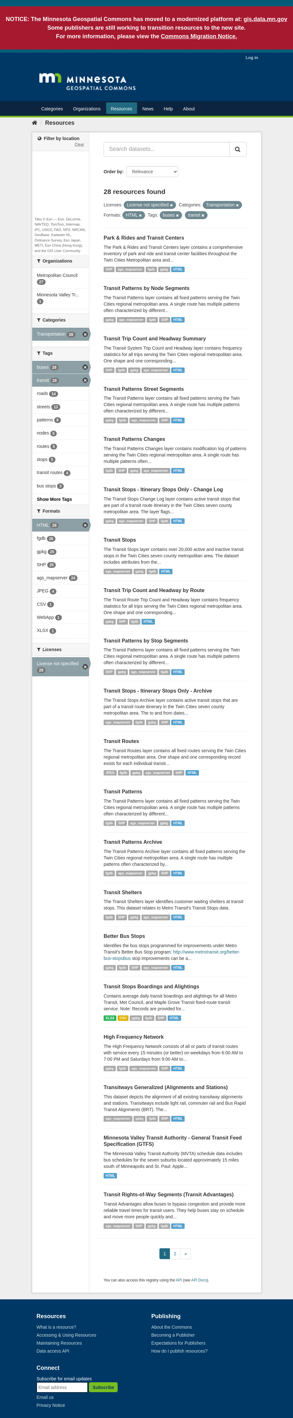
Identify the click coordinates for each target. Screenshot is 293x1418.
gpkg (164, 269)
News (148, 108)
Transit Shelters (123, 892)
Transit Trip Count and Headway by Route (154, 590)
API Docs (199, 1280)
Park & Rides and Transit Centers (144, 238)
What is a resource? (57, 1327)
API (179, 1280)
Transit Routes (121, 741)
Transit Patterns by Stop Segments (146, 640)
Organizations (86, 108)
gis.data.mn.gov (265, 19)
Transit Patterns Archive (133, 842)
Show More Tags (54, 499)
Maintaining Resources (59, 1343)
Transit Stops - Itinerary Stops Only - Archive (158, 691)
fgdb (151, 269)
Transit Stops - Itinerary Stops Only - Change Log (163, 489)
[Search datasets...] (167, 149)
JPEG (110, 773)
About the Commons (171, 1327)
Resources (121, 108)
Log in (252, 57)
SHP (109, 269)
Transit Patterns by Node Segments (146, 288)
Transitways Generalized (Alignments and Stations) (166, 1087)
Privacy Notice (51, 1405)
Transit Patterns (123, 791)
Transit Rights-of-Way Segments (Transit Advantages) (169, 1194)
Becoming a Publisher (173, 1335)
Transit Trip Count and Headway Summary (155, 338)
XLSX (110, 1018)
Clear (79, 144)
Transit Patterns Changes (134, 439)
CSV (123, 1018)
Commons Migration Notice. (199, 36)
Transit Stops (120, 540)
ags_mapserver (130, 269)
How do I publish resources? (179, 1351)
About (189, 108)
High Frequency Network (134, 1037)
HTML (178, 269)
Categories (52, 108)
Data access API (53, 1351)
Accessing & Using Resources (67, 1335)
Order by (113, 171)
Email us (45, 1397)
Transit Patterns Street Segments (144, 389)
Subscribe (103, 1387)
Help (168, 108)
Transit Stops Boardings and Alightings (151, 986)
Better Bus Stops (124, 936)
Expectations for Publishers (178, 1343)
